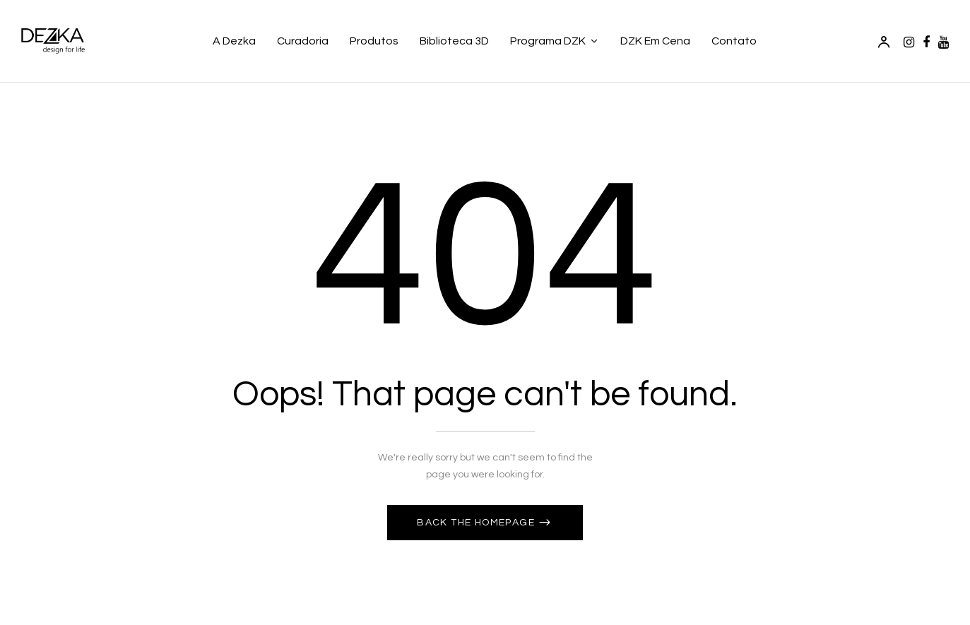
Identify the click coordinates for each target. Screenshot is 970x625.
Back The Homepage (477, 523)
